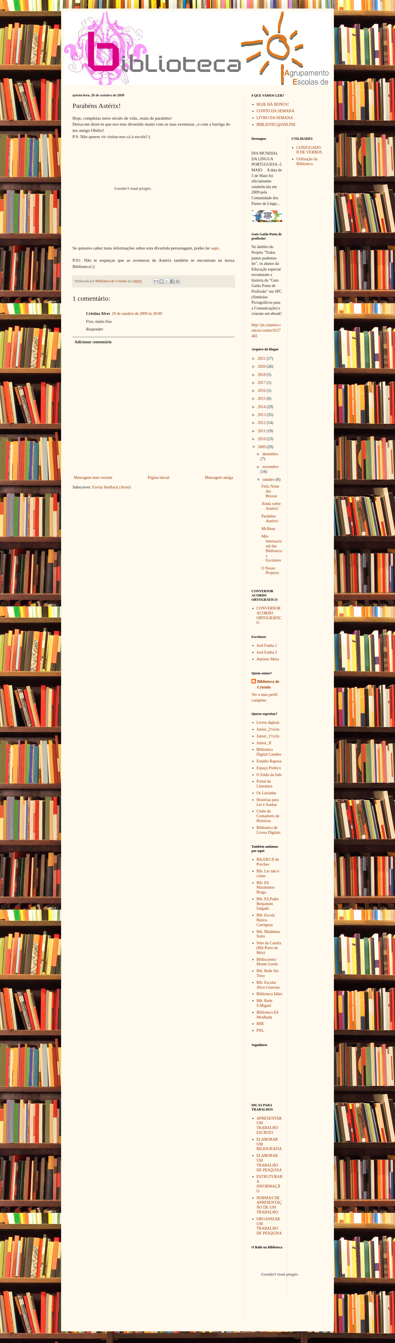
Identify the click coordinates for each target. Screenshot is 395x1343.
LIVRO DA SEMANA (275, 118)
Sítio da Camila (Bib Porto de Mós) (269, 948)
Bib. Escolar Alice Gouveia (268, 984)
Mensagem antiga (219, 477)
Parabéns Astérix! (270, 518)
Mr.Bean (268, 529)
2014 (262, 407)
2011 (262, 431)
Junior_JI (264, 743)
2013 (262, 415)
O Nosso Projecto (270, 570)
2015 (262, 398)
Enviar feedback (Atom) (111, 487)
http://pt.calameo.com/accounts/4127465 (266, 330)
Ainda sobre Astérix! (271, 506)
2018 (262, 375)
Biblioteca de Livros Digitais (268, 830)
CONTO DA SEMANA (276, 111)
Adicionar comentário (93, 342)
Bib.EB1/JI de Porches (268, 861)
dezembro (270, 454)
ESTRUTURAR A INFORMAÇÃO (270, 1183)
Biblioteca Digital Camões (269, 751)
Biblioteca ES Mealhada (267, 1014)
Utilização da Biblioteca (306, 161)
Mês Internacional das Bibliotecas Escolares (271, 548)
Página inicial (159, 477)
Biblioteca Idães (269, 994)
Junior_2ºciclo (268, 729)
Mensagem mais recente (93, 477)
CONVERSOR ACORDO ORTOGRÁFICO (269, 615)
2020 (262, 366)
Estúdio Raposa (269, 761)
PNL (260, 1030)
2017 (262, 383)
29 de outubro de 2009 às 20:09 (137, 313)
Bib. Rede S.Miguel (265, 1003)
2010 (262, 439)
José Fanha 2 (267, 652)
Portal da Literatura (264, 783)
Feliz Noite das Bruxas (270, 491)
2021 (262, 358)
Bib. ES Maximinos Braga (266, 888)
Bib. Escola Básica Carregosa (266, 920)
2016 (262, 390)
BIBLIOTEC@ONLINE (276, 124)
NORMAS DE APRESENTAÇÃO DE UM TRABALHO (269, 1205)
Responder (94, 329)
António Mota (268, 659)
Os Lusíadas (266, 793)
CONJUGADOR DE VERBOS (309, 150)
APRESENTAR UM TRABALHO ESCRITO (269, 1125)
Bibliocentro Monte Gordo (267, 961)
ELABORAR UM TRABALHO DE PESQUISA (269, 1162)
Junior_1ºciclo (268, 736)
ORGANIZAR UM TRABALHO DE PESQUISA (269, 1226)
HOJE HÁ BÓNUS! (273, 104)
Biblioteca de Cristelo (268, 684)
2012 (262, 423)
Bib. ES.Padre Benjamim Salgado (268, 904)
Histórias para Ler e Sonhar (268, 802)
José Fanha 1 (267, 645)
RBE (260, 1024)
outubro (269, 479)
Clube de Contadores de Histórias (268, 816)
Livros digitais (268, 722)
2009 (262, 447)
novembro (270, 467)
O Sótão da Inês (269, 775)
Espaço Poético (269, 768)
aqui (215, 248)
